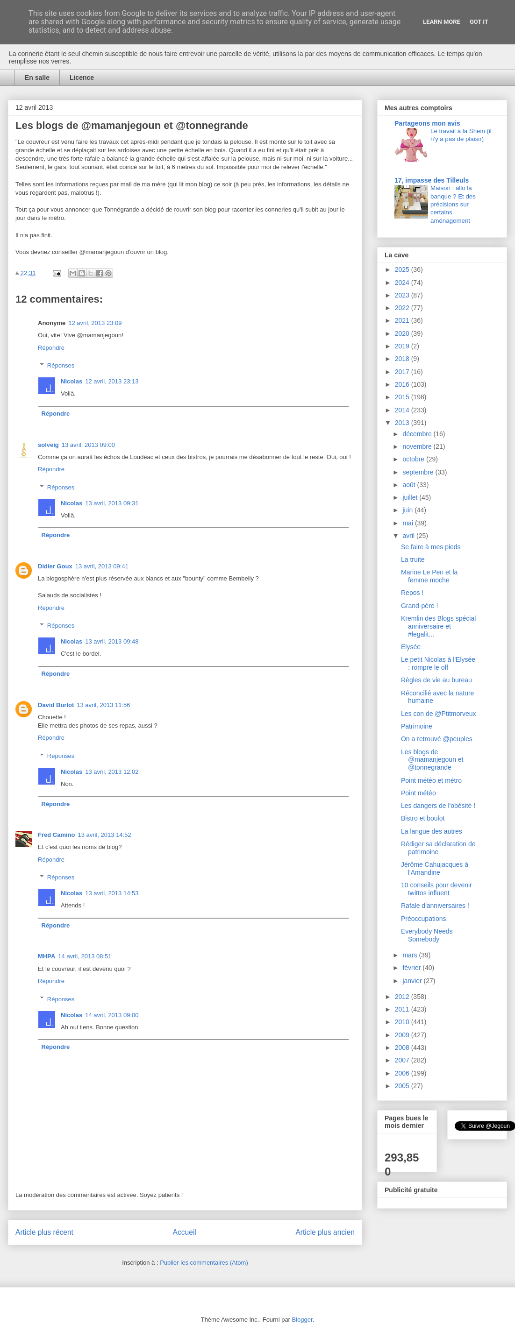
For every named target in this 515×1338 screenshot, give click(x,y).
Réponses (61, 365)
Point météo (418, 793)
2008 (403, 1047)
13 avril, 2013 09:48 (111, 641)
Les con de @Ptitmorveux (438, 713)
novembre (417, 446)
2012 (403, 996)
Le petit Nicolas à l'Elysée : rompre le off (438, 663)
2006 (403, 1073)
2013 (403, 422)
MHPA (46, 956)
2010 (403, 1022)
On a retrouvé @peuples (436, 739)
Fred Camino (56, 834)
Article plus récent (44, 1232)
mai (408, 523)
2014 (403, 410)
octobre (414, 459)
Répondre (51, 347)
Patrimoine (416, 726)
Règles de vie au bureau (436, 680)
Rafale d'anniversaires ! (435, 905)
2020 (403, 333)
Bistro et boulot (422, 818)
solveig (48, 444)
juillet (410, 497)
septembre (418, 472)
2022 (403, 307)
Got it (479, 21)
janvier (412, 980)
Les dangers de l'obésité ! (438, 805)
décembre (417, 434)
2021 (403, 320)
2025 (403, 269)
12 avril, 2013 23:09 (95, 322)
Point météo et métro (431, 780)
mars (410, 955)
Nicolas (71, 381)
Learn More (441, 21)
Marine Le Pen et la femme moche (429, 576)
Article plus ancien (325, 1232)
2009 (403, 1035)
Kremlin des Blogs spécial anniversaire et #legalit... (438, 626)
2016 (403, 384)
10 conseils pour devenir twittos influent (436, 889)
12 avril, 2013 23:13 (111, 381)
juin (408, 510)
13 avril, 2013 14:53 (111, 893)
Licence (82, 77)
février (412, 967)
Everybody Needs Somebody (427, 935)
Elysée (411, 647)
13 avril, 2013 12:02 (111, 771)
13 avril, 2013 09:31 (111, 503)
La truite (413, 559)
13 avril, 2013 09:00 (88, 444)
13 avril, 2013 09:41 (102, 566)
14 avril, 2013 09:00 (111, 1015)
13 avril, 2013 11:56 (103, 704)
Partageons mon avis (427, 123)
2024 (403, 282)
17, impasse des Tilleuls (431, 180)
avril (409, 535)
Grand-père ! (419, 605)
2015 (403, 397)
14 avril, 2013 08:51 (84, 956)
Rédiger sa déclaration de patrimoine (438, 848)
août (409, 484)
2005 (403, 1086)
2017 (403, 371)
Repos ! (412, 592)
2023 (403, 295)
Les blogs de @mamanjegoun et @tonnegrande (432, 760)
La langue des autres (431, 831)
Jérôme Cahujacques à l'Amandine (434, 868)
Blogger (302, 1319)
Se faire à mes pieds (431, 547)
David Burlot (56, 704)
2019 (403, 346)
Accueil (184, 1232)
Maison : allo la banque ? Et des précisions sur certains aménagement (453, 204)
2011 (403, 1009)
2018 (403, 358)
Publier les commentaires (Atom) (204, 1262)
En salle (37, 77)
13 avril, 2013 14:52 (104, 834)
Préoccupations (423, 918)
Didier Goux (55, 566)
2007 (403, 1060)
